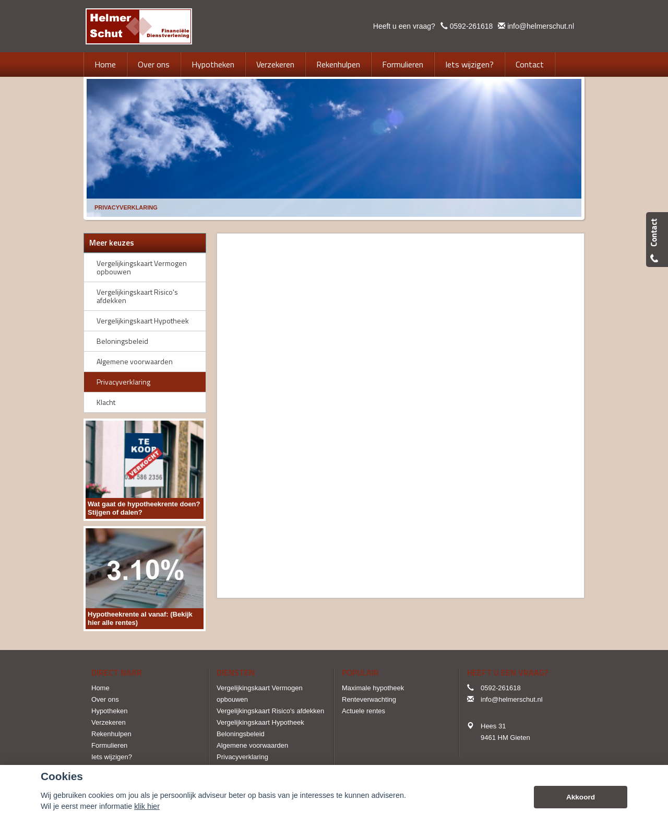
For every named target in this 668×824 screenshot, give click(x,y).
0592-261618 (471, 26)
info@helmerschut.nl (540, 26)
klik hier (147, 806)
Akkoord (580, 797)
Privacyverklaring (126, 207)
